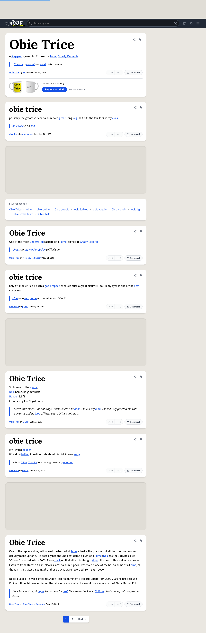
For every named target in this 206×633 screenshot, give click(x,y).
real (26, 298)
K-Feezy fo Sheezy (32, 258)
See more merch (76, 89)
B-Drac (26, 422)
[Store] (183, 23)
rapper (55, 286)
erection (68, 462)
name (33, 298)
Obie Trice (14, 72)
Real (12, 392)
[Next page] (82, 619)
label (53, 56)
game (33, 387)
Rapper (16, 56)
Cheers (18, 64)
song (77, 454)
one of (30, 64)
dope (95, 560)
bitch (24, 462)
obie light (137, 210)
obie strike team (23, 214)
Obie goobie (61, 210)
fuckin (41, 250)
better (25, 454)
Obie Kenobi (118, 210)
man (98, 409)
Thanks (32, 462)
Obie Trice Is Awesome (34, 604)
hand (77, 409)
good (48, 286)
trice (21, 126)
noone (25, 470)
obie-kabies (81, 210)
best (43, 64)
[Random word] (175, 23)
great (62, 118)
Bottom (99, 591)
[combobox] (103, 23)
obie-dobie (43, 210)
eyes (115, 118)
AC (24, 72)
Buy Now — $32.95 (54, 89)
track (57, 560)
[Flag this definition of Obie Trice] (140, 39)
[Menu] (198, 23)
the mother (31, 250)
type (37, 414)
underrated (37, 242)
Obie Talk (44, 214)
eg (75, 118)
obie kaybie (100, 210)
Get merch (133, 72)
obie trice (14, 134)
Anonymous (28, 134)
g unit (25, 306)
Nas (105, 556)
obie (15, 126)
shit (33, 126)
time (64, 242)
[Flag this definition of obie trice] (140, 107)
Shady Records (68, 56)
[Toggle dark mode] (191, 23)
